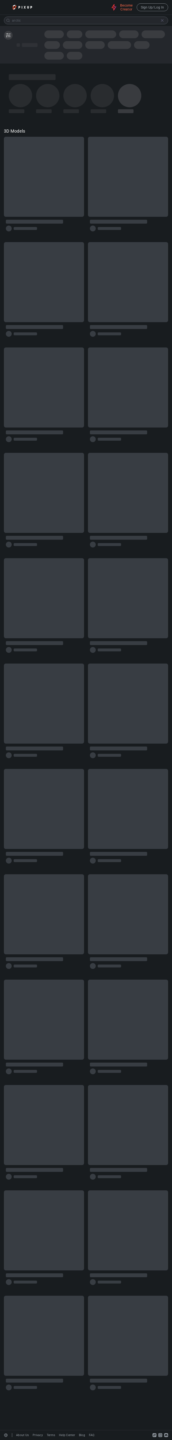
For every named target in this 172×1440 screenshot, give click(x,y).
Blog (82, 1435)
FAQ (92, 1435)
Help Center (67, 1435)
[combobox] (86, 20)
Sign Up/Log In (152, 7)
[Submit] (8, 20)
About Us (22, 1435)
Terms (51, 1435)
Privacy (38, 1435)
